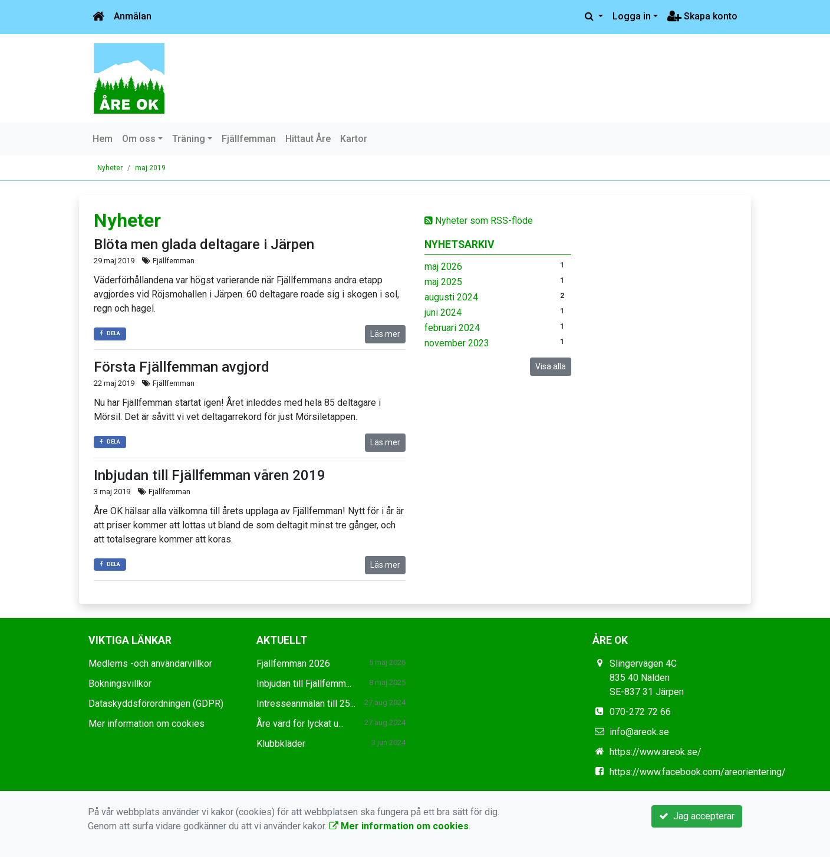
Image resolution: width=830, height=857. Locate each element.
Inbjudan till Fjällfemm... (303, 683)
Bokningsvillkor (119, 683)
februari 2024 (452, 327)
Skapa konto (702, 16)
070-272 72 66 (640, 711)
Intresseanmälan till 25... (305, 703)
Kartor (353, 138)
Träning (188, 138)
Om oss (139, 138)
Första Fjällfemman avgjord (181, 367)
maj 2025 (443, 281)
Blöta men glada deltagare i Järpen (204, 244)
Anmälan (132, 16)
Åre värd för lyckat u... (300, 723)
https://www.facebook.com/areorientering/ (698, 771)
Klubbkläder (280, 743)
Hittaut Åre (308, 138)
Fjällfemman (249, 138)
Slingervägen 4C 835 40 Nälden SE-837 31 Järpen (647, 677)
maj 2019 (150, 168)
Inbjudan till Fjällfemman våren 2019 (209, 475)
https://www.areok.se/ (655, 751)
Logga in (631, 16)
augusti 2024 (451, 297)
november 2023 (456, 343)
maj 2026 (443, 266)
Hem (103, 138)
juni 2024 (443, 312)
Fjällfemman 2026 (293, 663)
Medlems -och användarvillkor (150, 663)
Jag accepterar (697, 816)
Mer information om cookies (146, 723)
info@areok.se (639, 731)
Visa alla (550, 366)
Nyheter (110, 168)
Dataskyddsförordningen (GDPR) (155, 703)
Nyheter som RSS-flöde (478, 220)
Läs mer (385, 334)
